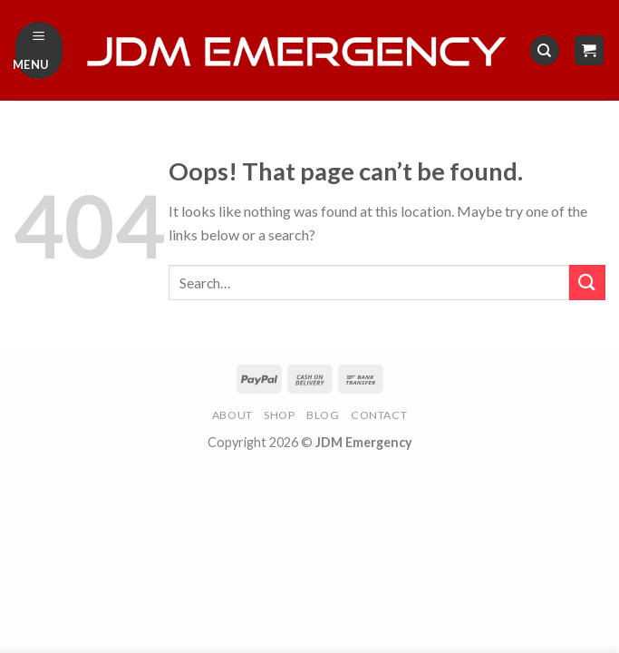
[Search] (544, 50)
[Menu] (39, 50)
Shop (279, 415)
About (232, 415)
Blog (322, 415)
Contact (379, 415)
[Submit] (587, 282)
